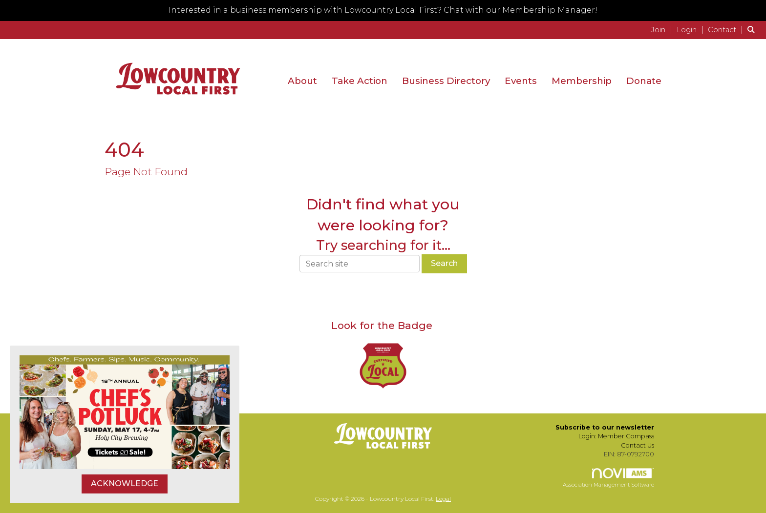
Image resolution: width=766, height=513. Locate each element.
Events (521, 80)
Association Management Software (608, 478)
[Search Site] (753, 29)
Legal (443, 498)
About (302, 80)
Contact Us (637, 445)
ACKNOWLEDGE (124, 483)
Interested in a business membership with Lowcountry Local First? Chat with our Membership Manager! (383, 10)
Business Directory (446, 80)
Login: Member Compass (616, 436)
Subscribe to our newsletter (604, 427)
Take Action (359, 80)
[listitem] (663, 29)
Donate (643, 80)
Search (444, 263)
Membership (582, 80)
